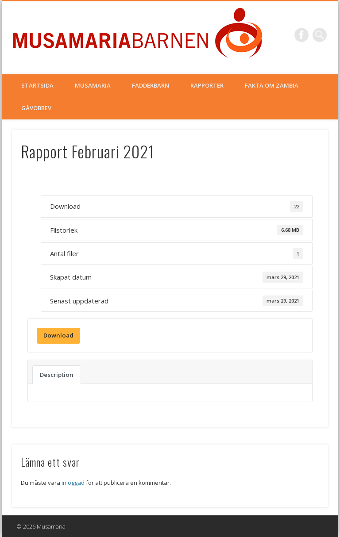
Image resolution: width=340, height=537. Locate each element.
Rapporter (207, 85)
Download (58, 335)
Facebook (301, 35)
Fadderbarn (150, 85)
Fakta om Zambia (271, 85)
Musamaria (93, 85)
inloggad (73, 483)
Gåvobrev (36, 108)
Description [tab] (56, 375)
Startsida (37, 85)
